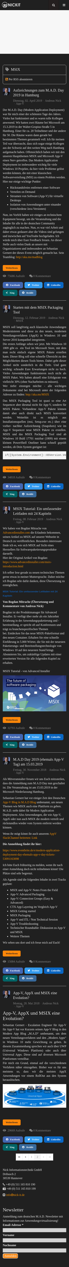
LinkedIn (54, 285)
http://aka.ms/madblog (29, 257)
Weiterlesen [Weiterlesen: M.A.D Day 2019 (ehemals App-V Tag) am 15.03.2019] (12, 953)
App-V (20, 103)
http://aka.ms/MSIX (37, 394)
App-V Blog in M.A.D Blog (19, 802)
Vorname (8, 1235)
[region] (34, 32)
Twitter (33, 285)
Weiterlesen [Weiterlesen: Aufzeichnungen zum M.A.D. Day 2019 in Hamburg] (12, 268)
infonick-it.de (15, 1194)
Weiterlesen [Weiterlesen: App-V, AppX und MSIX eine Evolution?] (12, 1122)
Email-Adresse (13, 1224)
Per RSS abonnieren (20, 79)
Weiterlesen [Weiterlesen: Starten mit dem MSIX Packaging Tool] (12, 469)
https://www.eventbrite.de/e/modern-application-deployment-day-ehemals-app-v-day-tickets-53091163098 (31, 854)
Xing (10, 292)
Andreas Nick (53, 100)
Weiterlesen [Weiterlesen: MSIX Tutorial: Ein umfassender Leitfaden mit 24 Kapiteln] (12, 720)
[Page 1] (32, 1157)
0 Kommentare (42, 276)
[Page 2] (37, 1157)
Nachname (9, 1245)
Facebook (13, 285)
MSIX (19, 320)
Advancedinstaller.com (16, 532)
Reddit (27, 292)
